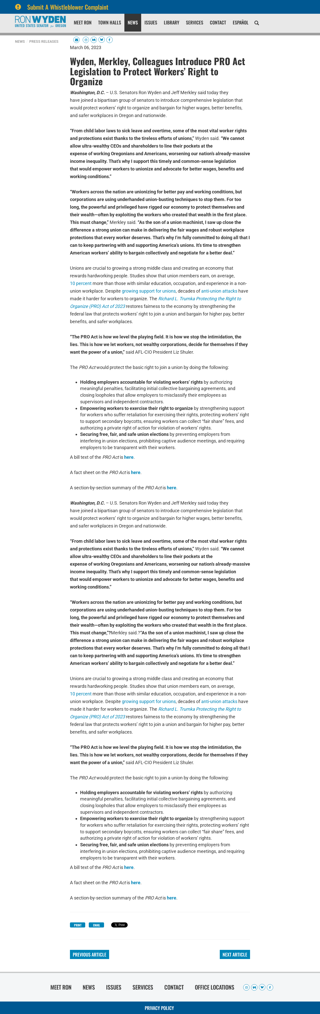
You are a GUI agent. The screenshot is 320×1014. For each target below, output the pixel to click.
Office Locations (214, 987)
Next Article (235, 954)
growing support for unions (149, 291)
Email (96, 925)
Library (171, 22)
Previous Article (89, 954)
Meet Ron (83, 22)
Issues (150, 22)
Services (194, 22)
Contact (218, 22)
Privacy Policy (159, 1008)
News (133, 22)
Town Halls (109, 22)
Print (77, 925)
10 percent (81, 283)
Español (241, 22)
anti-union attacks (219, 291)
